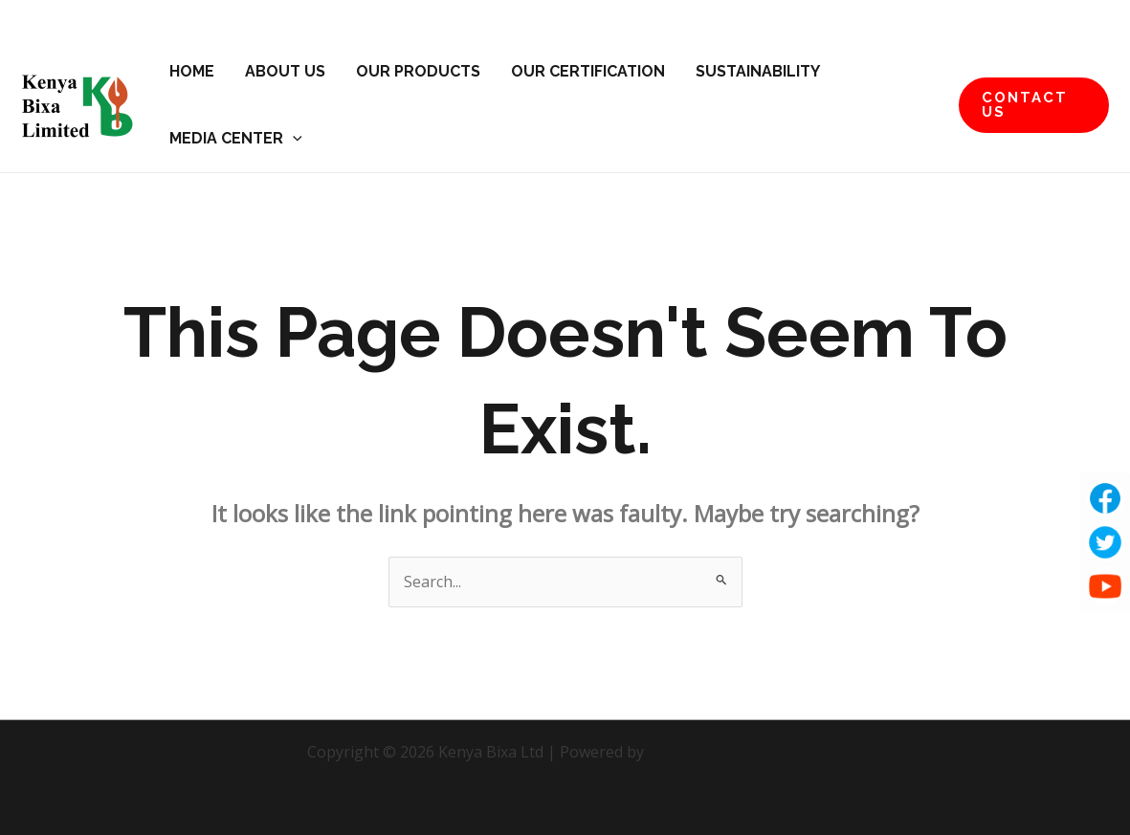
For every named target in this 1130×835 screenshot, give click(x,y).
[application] (292, 138)
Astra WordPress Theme (736, 751)
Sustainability (758, 71)
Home (191, 71)
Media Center (235, 138)
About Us (285, 71)
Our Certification (588, 71)
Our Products (418, 71)
